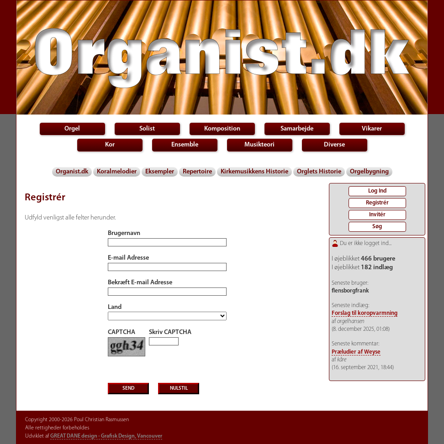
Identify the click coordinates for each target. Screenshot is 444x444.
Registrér (377, 203)
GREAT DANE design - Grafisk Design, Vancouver (106, 436)
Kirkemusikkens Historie (254, 171)
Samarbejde (296, 128)
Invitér (377, 215)
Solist (147, 128)
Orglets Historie (319, 171)
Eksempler (159, 171)
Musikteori (259, 144)
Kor (110, 144)
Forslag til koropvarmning (364, 313)
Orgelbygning (369, 171)
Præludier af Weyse (356, 352)
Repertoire (197, 171)
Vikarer (372, 128)
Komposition (222, 128)
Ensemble (184, 144)
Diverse (334, 144)
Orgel (72, 128)
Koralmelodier (117, 171)
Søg (377, 227)
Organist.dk (72, 171)
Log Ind (377, 191)
